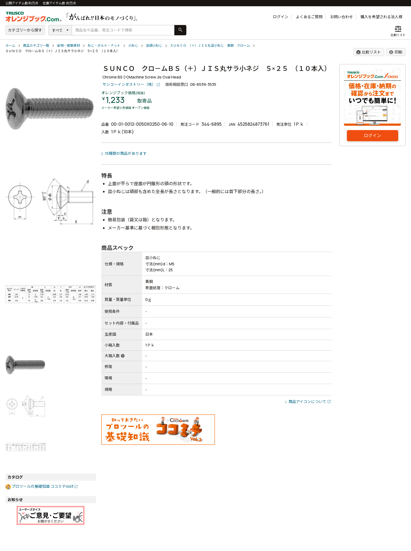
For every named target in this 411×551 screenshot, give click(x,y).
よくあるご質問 (309, 16)
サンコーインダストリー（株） (129, 84)
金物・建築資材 (68, 45)
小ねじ (133, 45)
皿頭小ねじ (154, 45)
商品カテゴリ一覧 (36, 45)
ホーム (10, 45)
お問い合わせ (341, 16)
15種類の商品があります (126, 153)
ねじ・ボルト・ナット (104, 45)
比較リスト (368, 52)
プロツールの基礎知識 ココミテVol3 (42, 486)
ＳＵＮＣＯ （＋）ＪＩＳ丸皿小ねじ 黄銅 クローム (210, 45)
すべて (57, 30)
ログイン (280, 16)
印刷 (395, 52)
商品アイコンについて (307, 401)
